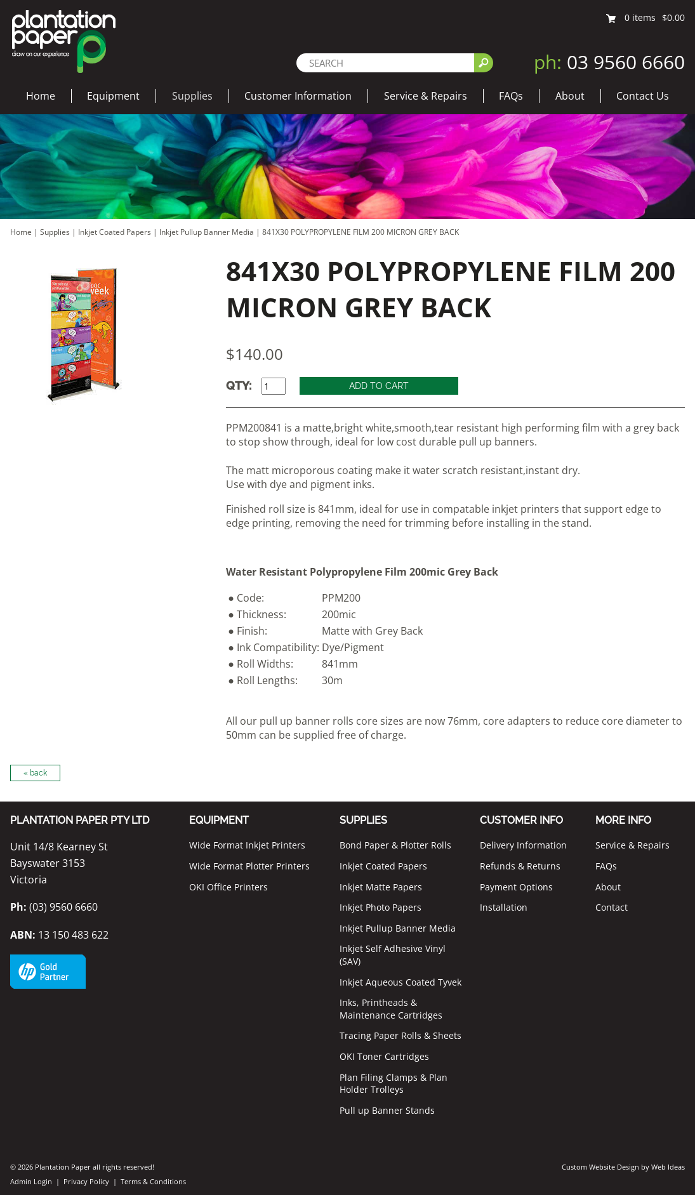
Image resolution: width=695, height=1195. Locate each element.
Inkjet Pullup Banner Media (206, 232)
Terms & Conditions (153, 1181)
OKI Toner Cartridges (384, 1056)
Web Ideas (668, 1167)
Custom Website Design (600, 1167)
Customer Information (298, 96)
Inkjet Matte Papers (381, 887)
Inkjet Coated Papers (114, 232)
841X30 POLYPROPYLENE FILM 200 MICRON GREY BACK (360, 232)
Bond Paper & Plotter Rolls (395, 845)
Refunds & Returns (520, 866)
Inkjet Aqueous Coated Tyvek (400, 982)
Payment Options (516, 887)
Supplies (192, 96)
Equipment (113, 96)
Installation (503, 907)
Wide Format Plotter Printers (249, 866)
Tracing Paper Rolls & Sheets (400, 1035)
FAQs (511, 96)
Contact (611, 907)
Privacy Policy (86, 1181)
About (570, 96)
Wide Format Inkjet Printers (247, 845)
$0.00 (673, 17)
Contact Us (642, 96)
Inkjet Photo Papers (380, 907)
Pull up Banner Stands (387, 1110)
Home (40, 96)
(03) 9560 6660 (54, 907)
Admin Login (31, 1181)
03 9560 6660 (609, 62)
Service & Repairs (425, 96)
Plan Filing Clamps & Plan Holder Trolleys (393, 1083)
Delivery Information (523, 845)
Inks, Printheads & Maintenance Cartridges (391, 1008)
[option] (104, 334)
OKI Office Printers (228, 887)
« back (35, 773)
